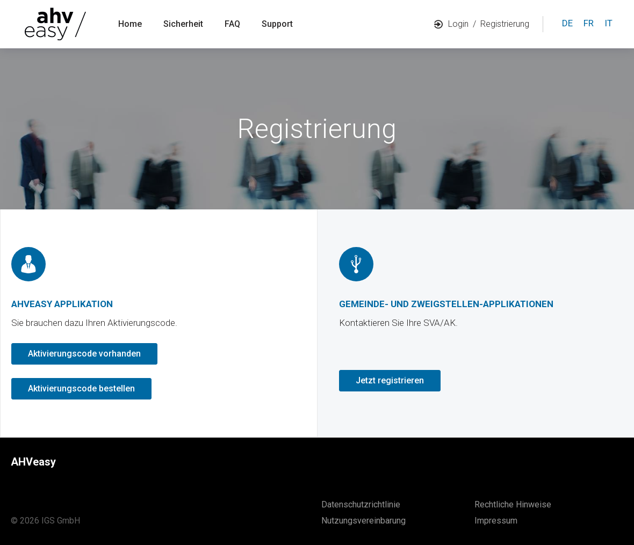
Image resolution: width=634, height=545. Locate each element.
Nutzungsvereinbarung (363, 520)
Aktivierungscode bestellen (81, 388)
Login (451, 24)
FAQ (232, 24)
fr (588, 23)
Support (277, 24)
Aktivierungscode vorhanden (84, 353)
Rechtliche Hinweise (512, 504)
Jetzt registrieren (390, 380)
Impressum (495, 520)
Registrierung (504, 24)
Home (130, 24)
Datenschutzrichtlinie (360, 504)
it (608, 23)
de (567, 23)
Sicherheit (183, 24)
